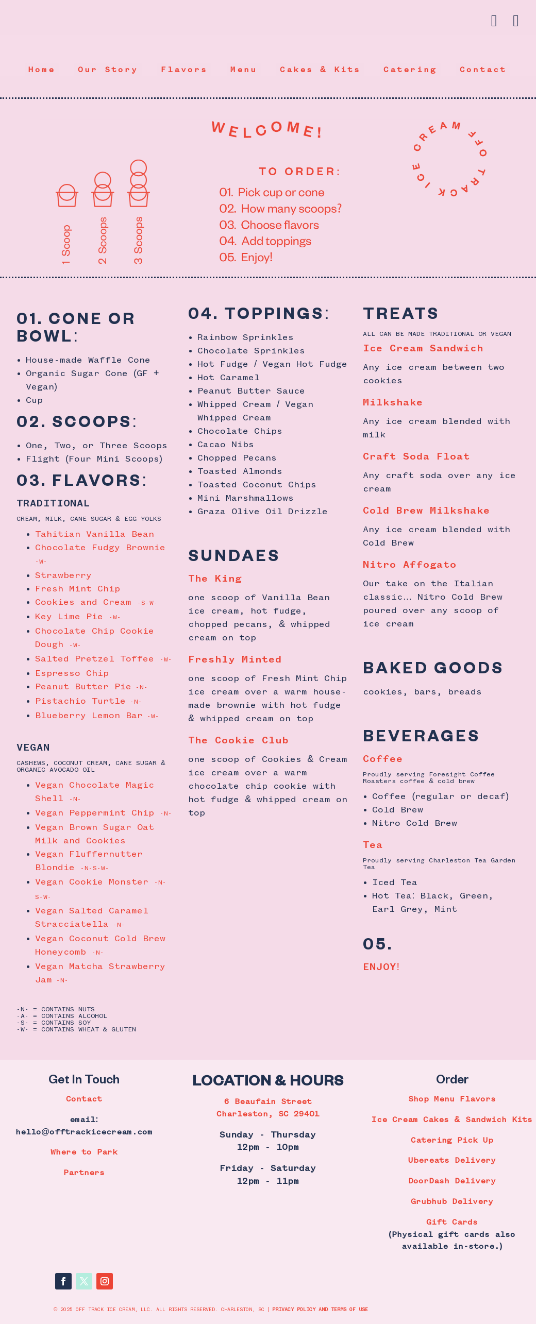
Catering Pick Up (452, 1140)
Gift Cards (452, 1222)
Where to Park (84, 1152)
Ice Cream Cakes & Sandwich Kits (452, 1120)
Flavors (184, 70)
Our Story (108, 70)
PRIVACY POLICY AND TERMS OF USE (320, 1309)
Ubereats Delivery (452, 1161)
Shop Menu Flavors (452, 1099)
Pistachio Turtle (88, 701)
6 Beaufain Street (268, 1102)
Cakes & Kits (320, 70)
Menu (243, 70)
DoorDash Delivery (452, 1181)
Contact (483, 70)
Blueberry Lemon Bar (97, 715)
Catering (410, 70)
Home (41, 70)
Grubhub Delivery (452, 1202)
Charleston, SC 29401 (268, 1114)
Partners (84, 1173)
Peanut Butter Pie (91, 686)
